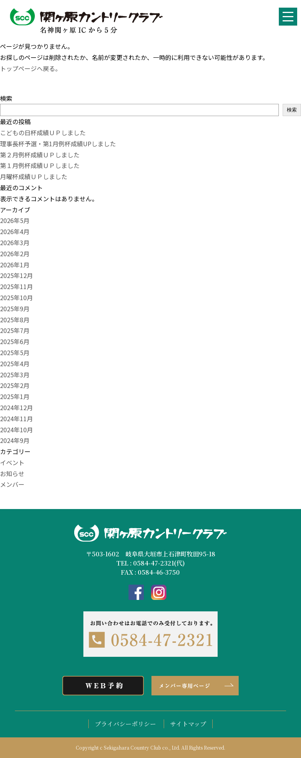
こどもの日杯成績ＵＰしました (43, 132)
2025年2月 (14, 385)
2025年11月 (16, 286)
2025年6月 (14, 341)
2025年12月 (16, 275)
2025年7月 (14, 330)
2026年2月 (14, 253)
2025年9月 (14, 308)
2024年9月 (14, 440)
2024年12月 (16, 407)
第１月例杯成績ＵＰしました (40, 165)
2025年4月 (14, 363)
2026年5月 (14, 220)
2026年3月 (14, 242)
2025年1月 (14, 396)
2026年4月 (14, 231)
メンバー (12, 484)
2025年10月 (16, 297)
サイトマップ (188, 723)
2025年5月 (14, 352)
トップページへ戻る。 (30, 68)
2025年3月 (14, 374)
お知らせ (12, 473)
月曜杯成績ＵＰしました (33, 176)
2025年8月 (14, 319)
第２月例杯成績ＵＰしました (40, 154)
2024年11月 (16, 418)
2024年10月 (16, 429)
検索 (6, 98)
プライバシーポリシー (125, 723)
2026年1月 (14, 264)
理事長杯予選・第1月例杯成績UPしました (58, 143)
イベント (12, 462)
